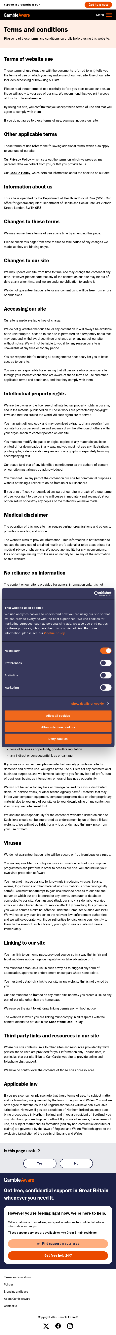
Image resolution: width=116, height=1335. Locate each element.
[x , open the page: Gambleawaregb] (46, 1326)
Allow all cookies (58, 715)
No (76, 1163)
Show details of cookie (87, 703)
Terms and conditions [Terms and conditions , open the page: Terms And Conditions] (17, 1277)
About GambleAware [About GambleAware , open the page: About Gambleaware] (17, 1298)
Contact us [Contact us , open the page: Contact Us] (11, 1305)
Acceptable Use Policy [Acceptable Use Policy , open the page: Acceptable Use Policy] (66, 1022)
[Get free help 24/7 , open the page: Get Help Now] (58, 1255)
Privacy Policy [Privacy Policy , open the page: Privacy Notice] (20, 159)
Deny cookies (58, 738)
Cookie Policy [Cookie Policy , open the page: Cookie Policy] (20, 173)
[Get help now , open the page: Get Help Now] (98, 5)
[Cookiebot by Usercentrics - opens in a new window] (94, 593)
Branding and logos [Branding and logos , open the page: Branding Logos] (16, 1291)
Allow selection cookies (58, 727)
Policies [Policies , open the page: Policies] (9, 1284)
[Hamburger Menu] (104, 15)
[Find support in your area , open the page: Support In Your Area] (58, 1243)
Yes (40, 1163)
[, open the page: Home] (17, 14)
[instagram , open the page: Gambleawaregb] (70, 1326)
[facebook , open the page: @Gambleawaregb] (58, 1326)
